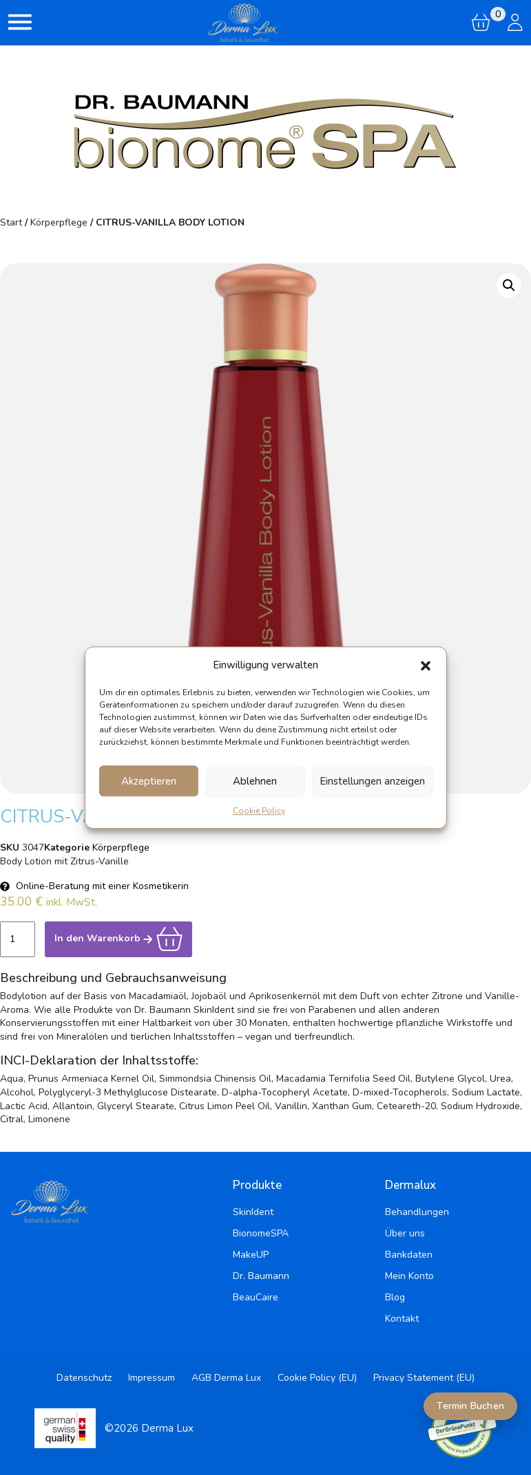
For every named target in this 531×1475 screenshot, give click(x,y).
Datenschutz (84, 1377)
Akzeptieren (148, 781)
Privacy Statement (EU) (424, 1377)
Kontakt (402, 1318)
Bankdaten (409, 1254)
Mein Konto (409, 1275)
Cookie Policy (259, 810)
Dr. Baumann (261, 1275)
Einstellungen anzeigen (372, 781)
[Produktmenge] (17, 939)
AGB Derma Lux (226, 1377)
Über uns (405, 1233)
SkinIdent (253, 1212)
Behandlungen (417, 1212)
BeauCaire (255, 1297)
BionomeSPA (261, 1233)
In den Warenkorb (118, 938)
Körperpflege (58, 222)
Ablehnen (255, 781)
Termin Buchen (470, 1405)
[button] (426, 665)
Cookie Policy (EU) (317, 1377)
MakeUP (251, 1254)
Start (11, 222)
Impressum (151, 1377)
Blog (395, 1297)
